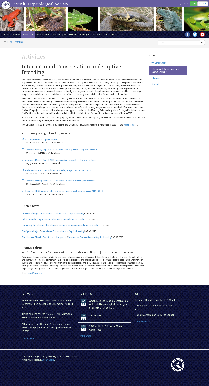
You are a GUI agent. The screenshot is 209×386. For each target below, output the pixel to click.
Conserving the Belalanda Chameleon (38, 225)
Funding (84, 34)
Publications (42, 34)
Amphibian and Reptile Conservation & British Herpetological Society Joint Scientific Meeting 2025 (108, 304)
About (16, 34)
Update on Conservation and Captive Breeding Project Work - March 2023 (58, 170)
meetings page (130, 125)
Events (72, 34)
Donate (184, 3)
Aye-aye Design (48, 360)
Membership (59, 34)
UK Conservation (158, 63)
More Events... (86, 336)
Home (6, 34)
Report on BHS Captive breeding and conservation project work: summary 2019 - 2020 (64, 191)
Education (155, 78)
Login (202, 4)
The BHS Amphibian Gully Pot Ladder (154, 314)
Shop (112, 34)
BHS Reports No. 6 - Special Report (41, 139)
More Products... (144, 321)
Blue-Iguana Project (31, 231)
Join (194, 4)
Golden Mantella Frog (32, 219)
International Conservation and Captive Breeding (62, 213)
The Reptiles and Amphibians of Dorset (155, 305)
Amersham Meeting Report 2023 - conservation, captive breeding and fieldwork (60, 160)
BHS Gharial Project (31, 213)
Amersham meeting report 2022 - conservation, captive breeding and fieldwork (60, 181)
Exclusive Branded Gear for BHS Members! (157, 300)
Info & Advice (100, 34)
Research (155, 84)
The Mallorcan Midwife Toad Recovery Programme (44, 237)
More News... (29, 338)
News (121, 34)
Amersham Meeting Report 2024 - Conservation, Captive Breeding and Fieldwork (61, 150)
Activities (28, 34)
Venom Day (95, 315)
